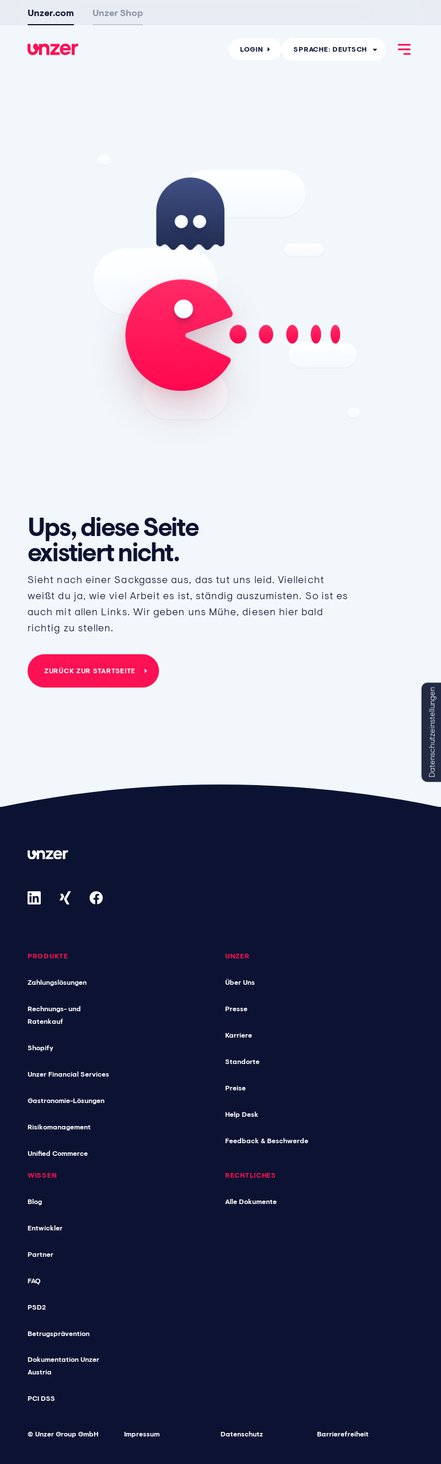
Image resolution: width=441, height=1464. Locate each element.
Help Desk (241, 1114)
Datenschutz (241, 1434)
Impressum (142, 1434)
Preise (235, 1088)
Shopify (40, 1048)
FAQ (34, 1281)
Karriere (238, 1035)
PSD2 (37, 1307)
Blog (35, 1202)
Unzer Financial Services (68, 1074)
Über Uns (240, 982)
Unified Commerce (58, 1154)
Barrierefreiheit (343, 1434)
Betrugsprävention (59, 1334)
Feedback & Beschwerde (266, 1141)
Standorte (242, 1062)
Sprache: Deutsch (330, 48)
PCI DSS (41, 1399)
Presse (236, 1009)
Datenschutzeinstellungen (431, 732)
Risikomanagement (59, 1127)
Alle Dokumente (251, 1202)
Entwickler (45, 1228)
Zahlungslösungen (57, 982)
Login (252, 48)
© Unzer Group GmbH (63, 1434)
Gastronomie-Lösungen (66, 1101)
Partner (40, 1255)
